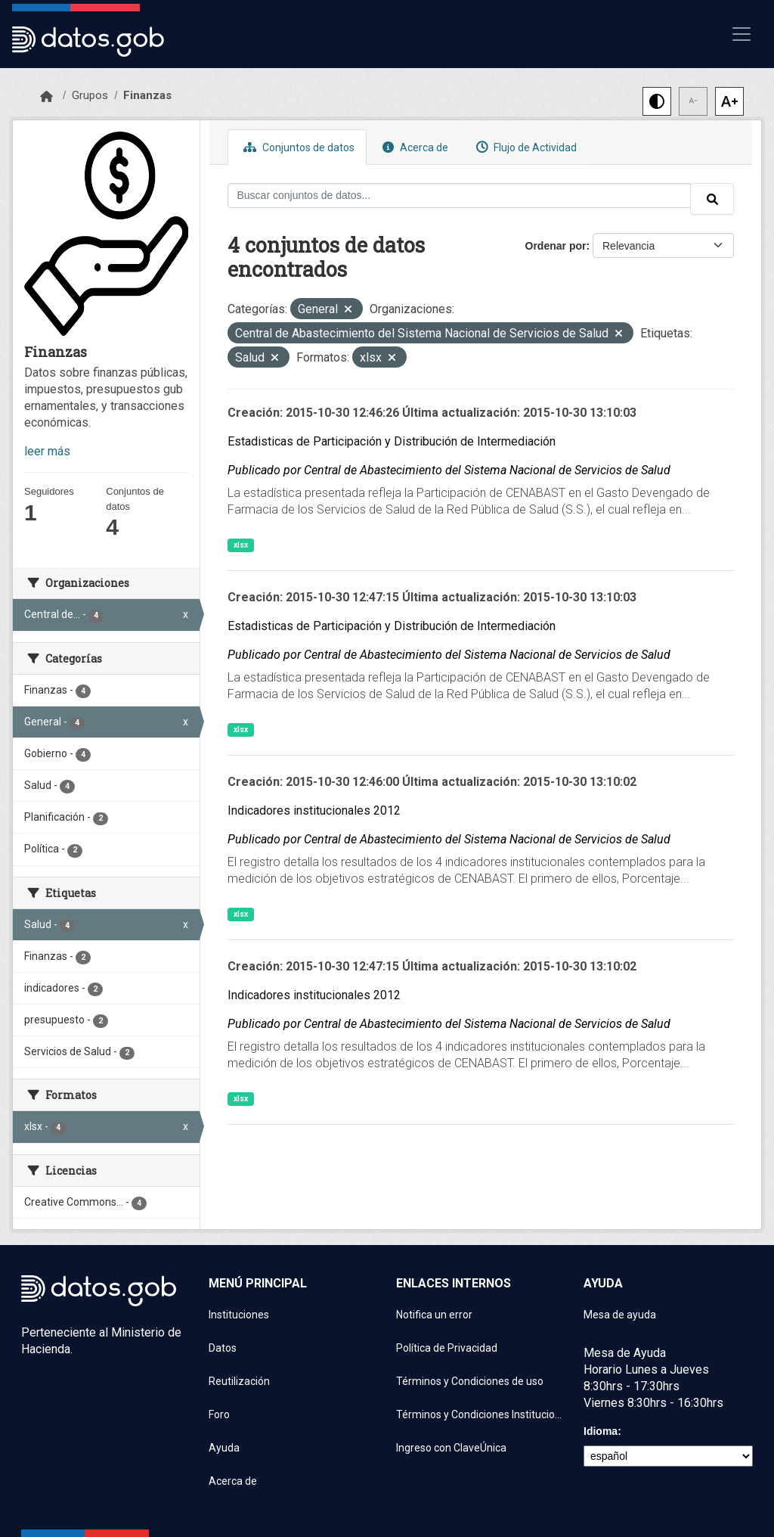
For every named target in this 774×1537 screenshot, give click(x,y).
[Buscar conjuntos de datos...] (460, 195)
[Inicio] (46, 97)
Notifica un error (434, 1315)
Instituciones (239, 1315)
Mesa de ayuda (620, 1315)
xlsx (241, 545)
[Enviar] (712, 199)
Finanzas (147, 95)
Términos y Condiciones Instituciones (480, 1414)
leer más (47, 451)
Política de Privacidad (446, 1348)
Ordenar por (556, 246)
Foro (219, 1414)
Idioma (601, 1431)
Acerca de (413, 147)
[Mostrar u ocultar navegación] (741, 34)
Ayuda (224, 1448)
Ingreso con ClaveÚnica (451, 1448)
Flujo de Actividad (524, 147)
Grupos (90, 95)
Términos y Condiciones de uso (469, 1381)
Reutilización (239, 1381)
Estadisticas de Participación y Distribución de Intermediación (392, 441)
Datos (223, 1348)
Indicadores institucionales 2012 (314, 810)
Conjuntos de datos (297, 147)
